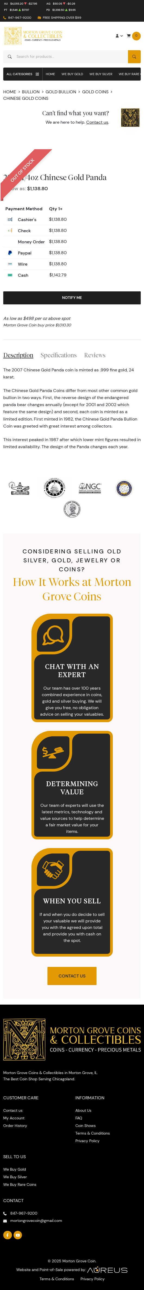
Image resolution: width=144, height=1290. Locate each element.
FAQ (78, 1118)
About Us (83, 1110)
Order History (15, 1125)
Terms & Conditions (92, 1133)
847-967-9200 (19, 17)
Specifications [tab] (59, 355)
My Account (13, 1118)
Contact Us (72, 976)
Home (50, 74)
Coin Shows (85, 1125)
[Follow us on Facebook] (7, 1235)
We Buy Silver (100, 74)
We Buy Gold (72, 74)
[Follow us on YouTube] (18, 1235)
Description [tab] (18, 355)
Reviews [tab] (94, 355)
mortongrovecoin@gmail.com (36, 1220)
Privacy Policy (87, 1140)
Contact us (97, 122)
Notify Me (72, 297)
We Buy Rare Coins (19, 1184)
